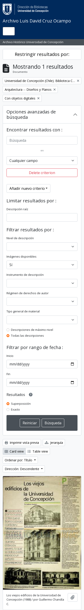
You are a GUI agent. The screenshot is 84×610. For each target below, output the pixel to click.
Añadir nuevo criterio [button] (27, 188)
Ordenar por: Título (19, 460)
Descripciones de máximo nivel (32, 330)
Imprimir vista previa (22, 442)
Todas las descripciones (27, 336)
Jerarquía (54, 442)
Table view (38, 451)
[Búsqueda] (42, 140)
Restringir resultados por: (42, 54)
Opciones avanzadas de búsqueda (31, 114)
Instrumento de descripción (25, 275)
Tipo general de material (23, 311)
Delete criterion (42, 172)
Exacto (15, 409)
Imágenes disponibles (21, 256)
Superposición (21, 404)
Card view (14, 451)
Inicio (9, 356)
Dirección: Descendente (22, 469)
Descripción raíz (17, 209)
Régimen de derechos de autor (27, 293)
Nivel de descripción (20, 238)
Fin (8, 374)
